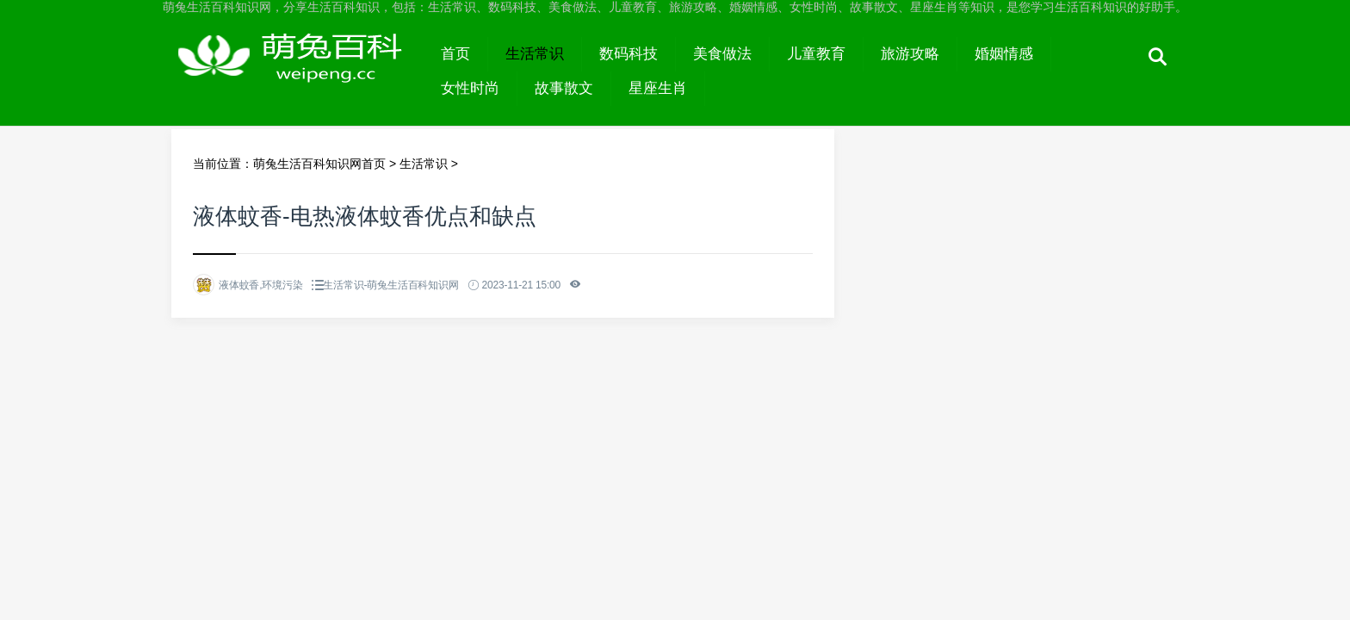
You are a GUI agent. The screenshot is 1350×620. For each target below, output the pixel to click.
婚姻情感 (1004, 54)
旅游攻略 (910, 54)
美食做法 (722, 54)
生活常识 (534, 54)
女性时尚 (470, 88)
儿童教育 (816, 54)
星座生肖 (658, 88)
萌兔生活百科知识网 (297, 70)
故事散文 (564, 88)
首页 (455, 54)
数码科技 (628, 54)
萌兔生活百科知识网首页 (319, 163)
